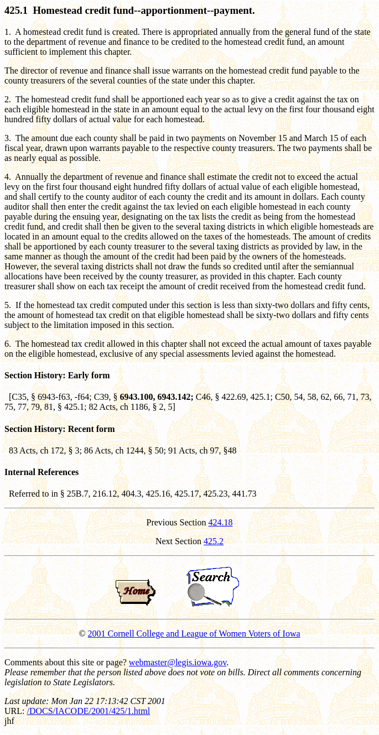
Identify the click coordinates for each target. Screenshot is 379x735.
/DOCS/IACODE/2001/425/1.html (88, 711)
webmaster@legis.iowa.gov (177, 662)
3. (7, 138)
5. (7, 305)
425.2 (214, 541)
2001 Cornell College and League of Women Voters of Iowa (194, 633)
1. (7, 32)
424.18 (221, 522)
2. (7, 99)
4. (7, 176)
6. (7, 343)
